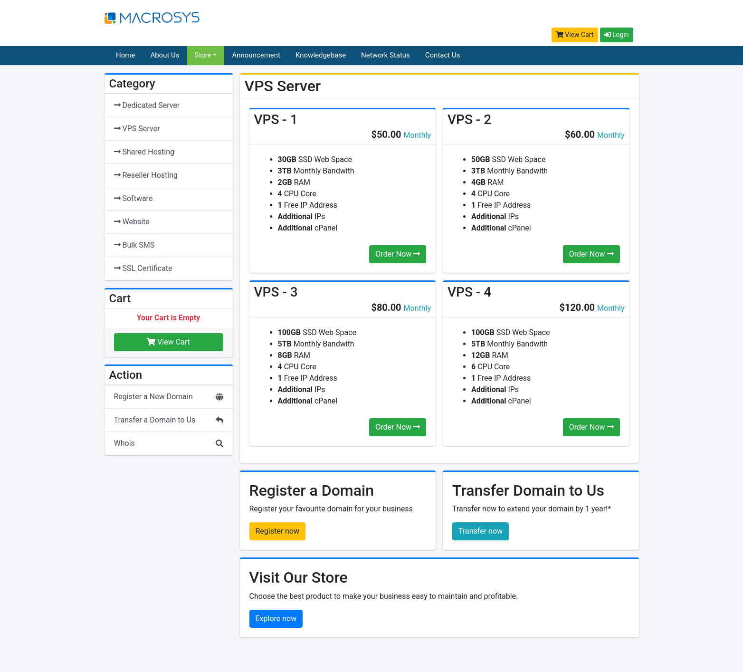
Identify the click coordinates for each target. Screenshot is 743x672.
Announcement (256, 55)
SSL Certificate (143, 268)
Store (203, 55)
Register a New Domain (168, 396)
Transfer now (480, 531)
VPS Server (137, 128)
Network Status (385, 55)
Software (133, 198)
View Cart (575, 34)
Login (616, 34)
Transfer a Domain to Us (168, 419)
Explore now (276, 618)
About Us (164, 55)
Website (132, 221)
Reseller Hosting (146, 175)
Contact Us (442, 55)
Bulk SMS (134, 245)
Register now (278, 531)
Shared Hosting (144, 151)
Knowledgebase (320, 55)
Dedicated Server (147, 105)
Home (125, 55)
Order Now (397, 254)
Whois (168, 443)
